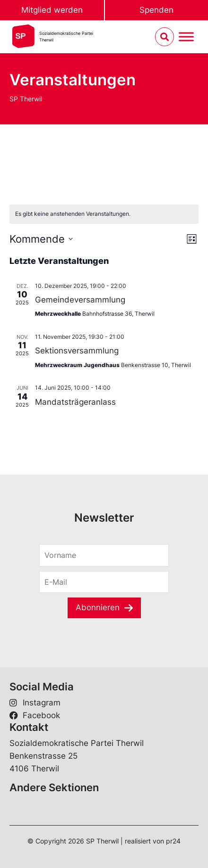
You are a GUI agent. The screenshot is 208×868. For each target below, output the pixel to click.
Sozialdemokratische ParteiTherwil (66, 36)
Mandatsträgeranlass (75, 402)
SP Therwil (25, 99)
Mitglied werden (52, 10)
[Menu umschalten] (186, 37)
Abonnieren (98, 607)
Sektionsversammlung (77, 350)
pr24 (173, 841)
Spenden (156, 10)
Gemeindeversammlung (80, 299)
